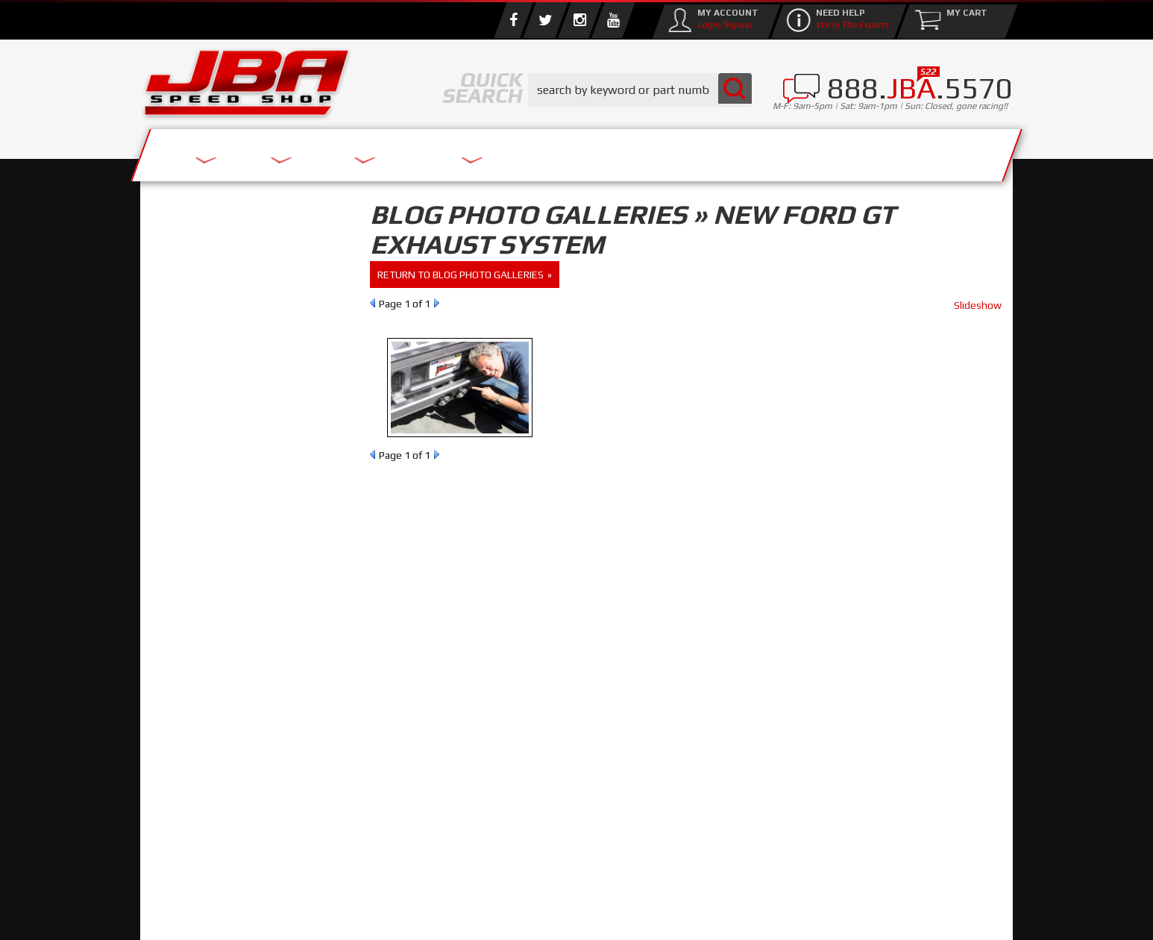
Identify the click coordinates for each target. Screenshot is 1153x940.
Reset (173, 310)
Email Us (202, 611)
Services (222, 151)
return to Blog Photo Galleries (460, 275)
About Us (358, 151)
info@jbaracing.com (419, 881)
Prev (372, 302)
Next (436, 302)
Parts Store (511, 151)
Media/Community (702, 151)
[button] (640, 90)
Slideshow (978, 305)
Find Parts (228, 310)
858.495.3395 (214, 642)
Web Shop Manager (696, 913)
